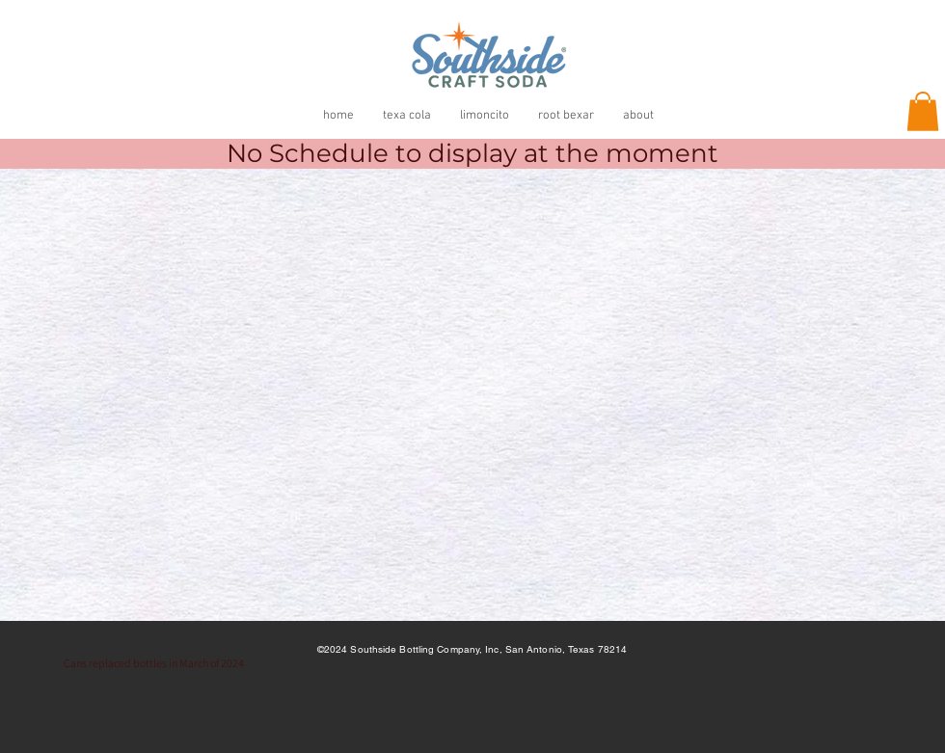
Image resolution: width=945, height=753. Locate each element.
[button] (922, 111)
